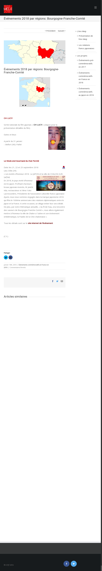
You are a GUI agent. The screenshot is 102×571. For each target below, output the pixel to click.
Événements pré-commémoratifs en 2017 (86, 63)
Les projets (82, 55)
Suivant (61, 30)
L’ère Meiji (81, 31)
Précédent (51, 30)
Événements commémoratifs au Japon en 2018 (86, 91)
